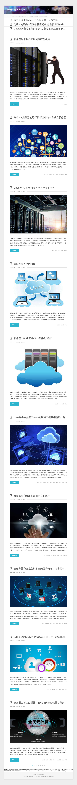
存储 (54, 760)
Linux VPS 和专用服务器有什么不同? (32, 187)
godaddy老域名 (37, 770)
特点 (66, 325)
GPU (41, 482)
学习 (60, 482)
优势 (57, 623)
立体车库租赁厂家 (53, 769)
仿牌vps (60, 770)
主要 (47, 760)
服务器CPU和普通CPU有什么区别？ (31, 338)
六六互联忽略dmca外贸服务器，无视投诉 (34, 20)
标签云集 (60, 10)
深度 (57, 482)
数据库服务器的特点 (22, 263)
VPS (59, 250)
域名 (21, 770)
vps (47, 174)
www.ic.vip (50, 776)
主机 (54, 623)
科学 (63, 482)
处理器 (50, 760)
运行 (54, 174)
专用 (62, 250)
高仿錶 (18, 770)
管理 (57, 174)
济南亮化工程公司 (18, 769)
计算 (66, 482)
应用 (51, 482)
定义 (58, 555)
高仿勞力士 (31, 770)
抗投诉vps (56, 770)
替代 (66, 689)
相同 (66, 174)
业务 (60, 689)
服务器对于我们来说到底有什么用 (30, 39)
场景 (63, 689)
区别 (66, 404)
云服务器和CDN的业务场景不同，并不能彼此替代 (38, 637)
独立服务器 (61, 174)
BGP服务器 (11, 769)
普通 (63, 404)
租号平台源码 (37, 769)
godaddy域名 (25, 770)
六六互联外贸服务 (16, 10)
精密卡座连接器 (67, 769)
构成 (66, 760)
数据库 (58, 325)
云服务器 (65, 555)
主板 (63, 760)
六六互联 (53, 10)
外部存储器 (58, 760)
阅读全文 (14, 104)
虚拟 (51, 623)
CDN (57, 689)
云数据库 (48, 555)
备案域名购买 (43, 770)
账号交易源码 (60, 769)
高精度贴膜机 (11, 770)
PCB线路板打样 (25, 769)
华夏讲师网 (31, 769)
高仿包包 (47, 769)
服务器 (65, 104)
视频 (54, 482)
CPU (60, 404)
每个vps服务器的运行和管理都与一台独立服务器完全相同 (43, 117)
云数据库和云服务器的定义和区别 (30, 495)
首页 (47, 10)
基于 (48, 482)
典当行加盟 (42, 769)
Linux (56, 250)
